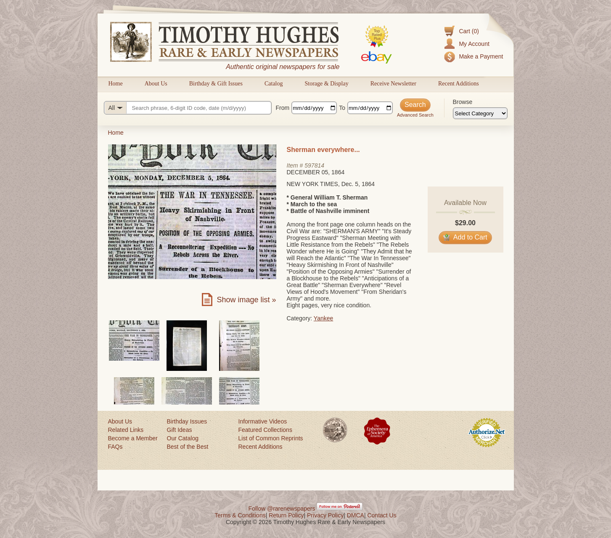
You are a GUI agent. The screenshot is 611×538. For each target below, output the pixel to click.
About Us (156, 83)
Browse (463, 102)
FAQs (115, 446)
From (283, 107)
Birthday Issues (187, 421)
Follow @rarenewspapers (282, 508)
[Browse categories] (480, 113)
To (342, 107)
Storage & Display (326, 83)
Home (115, 83)
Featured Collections (265, 429)
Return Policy (286, 515)
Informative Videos (262, 421)
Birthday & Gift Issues (216, 83)
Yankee (323, 318)
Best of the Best (188, 446)
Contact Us (381, 515)
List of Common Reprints (270, 438)
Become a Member (133, 438)
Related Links (126, 429)
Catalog (274, 83)
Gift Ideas (179, 429)
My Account (474, 43)
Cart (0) (469, 31)
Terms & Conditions (239, 515)
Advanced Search (415, 114)
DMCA (355, 515)
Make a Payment (481, 56)
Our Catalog (182, 438)
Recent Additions (458, 83)
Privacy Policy (325, 515)
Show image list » (246, 300)
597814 (314, 165)
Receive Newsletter (393, 83)
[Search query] (188, 108)
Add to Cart (465, 237)
